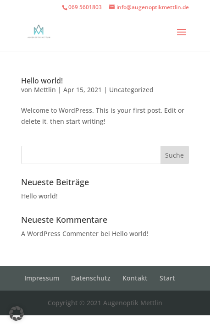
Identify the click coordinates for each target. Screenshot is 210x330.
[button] (16, 313)
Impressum (41, 278)
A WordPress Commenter (60, 233)
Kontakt (135, 278)
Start (167, 278)
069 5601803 (85, 7)
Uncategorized (131, 89)
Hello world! (42, 81)
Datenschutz (91, 278)
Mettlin (45, 89)
